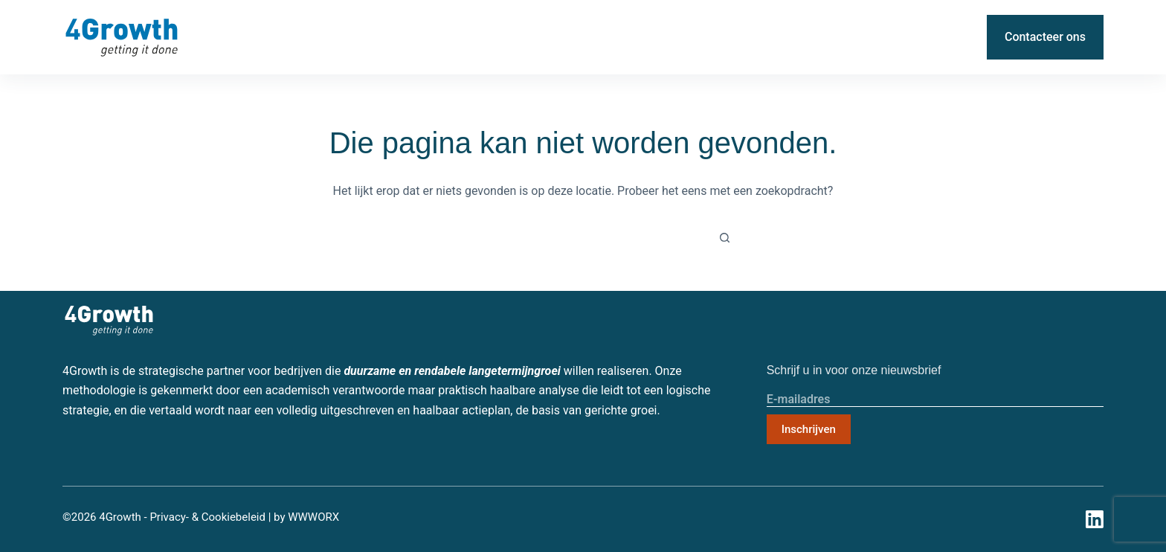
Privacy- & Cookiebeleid (207, 517)
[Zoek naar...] (575, 238)
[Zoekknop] (724, 238)
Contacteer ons (1045, 37)
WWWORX (313, 517)
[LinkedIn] (963, 37)
